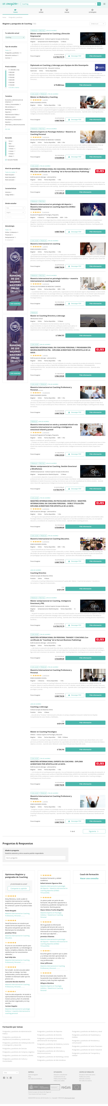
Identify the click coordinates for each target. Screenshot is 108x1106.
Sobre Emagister (33, 1075)
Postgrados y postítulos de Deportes (49, 1031)
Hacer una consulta (89, 878)
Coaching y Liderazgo (39, 707)
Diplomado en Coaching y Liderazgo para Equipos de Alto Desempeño (59, 65)
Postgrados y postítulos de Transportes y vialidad (86, 1054)
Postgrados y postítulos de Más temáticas (51, 1060)
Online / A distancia (11, 232)
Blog (29, 1077)
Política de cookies (59, 1081)
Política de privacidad (60, 1079)
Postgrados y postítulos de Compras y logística (18, 1052)
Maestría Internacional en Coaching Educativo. (50, 539)
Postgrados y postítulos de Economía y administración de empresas (50, 1039)
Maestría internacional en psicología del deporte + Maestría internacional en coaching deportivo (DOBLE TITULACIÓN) (52, 206)
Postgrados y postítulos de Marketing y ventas (53, 1057)
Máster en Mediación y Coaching (44, 97)
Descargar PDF (76, 56)
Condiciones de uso (59, 1077)
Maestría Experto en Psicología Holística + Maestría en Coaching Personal (51, 915)
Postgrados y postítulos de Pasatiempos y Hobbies (86, 1036)
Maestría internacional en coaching (45, 244)
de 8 (72, 831)
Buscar (99, 4)
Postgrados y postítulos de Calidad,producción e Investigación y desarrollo (18, 1044)
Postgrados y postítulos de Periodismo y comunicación (85, 1042)
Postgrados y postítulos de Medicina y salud (87, 1031)
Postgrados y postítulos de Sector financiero (87, 1046)
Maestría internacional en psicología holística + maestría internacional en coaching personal (17, 1011)
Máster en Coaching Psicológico (43, 732)
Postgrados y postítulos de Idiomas (49, 1048)
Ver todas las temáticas (35, 1079)
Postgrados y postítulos (15, 17)
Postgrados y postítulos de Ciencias (15, 1048)
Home (4, 17)
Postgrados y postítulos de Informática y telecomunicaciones (51, 1052)
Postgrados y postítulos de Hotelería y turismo (53, 1044)
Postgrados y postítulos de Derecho (49, 1035)
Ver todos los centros (85, 1081)
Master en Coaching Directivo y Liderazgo (47, 316)
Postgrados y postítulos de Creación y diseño (18, 1055)
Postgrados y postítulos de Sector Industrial (87, 1050)
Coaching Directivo (38, 573)
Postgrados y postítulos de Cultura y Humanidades (15, 1060)
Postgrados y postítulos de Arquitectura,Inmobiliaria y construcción (16, 1038)
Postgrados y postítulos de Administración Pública (17, 1032)
